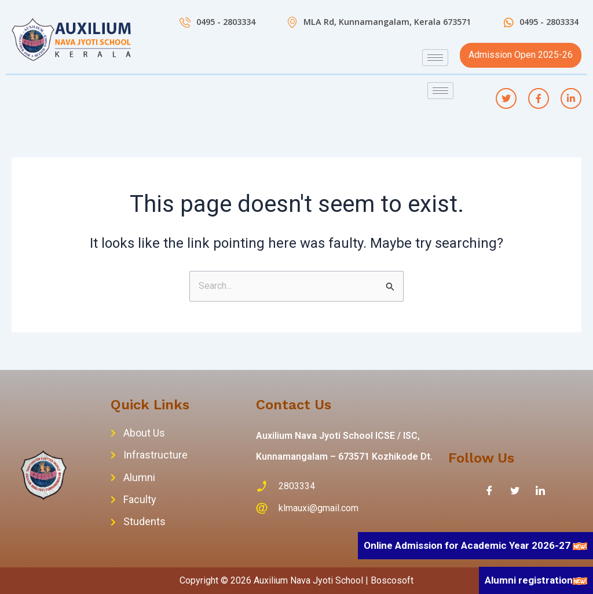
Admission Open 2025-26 (520, 54)
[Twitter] (515, 490)
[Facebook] (489, 490)
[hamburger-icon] (435, 57)
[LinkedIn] (540, 490)
